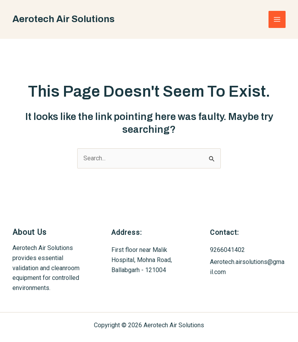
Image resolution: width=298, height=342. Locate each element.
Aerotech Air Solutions (63, 19)
